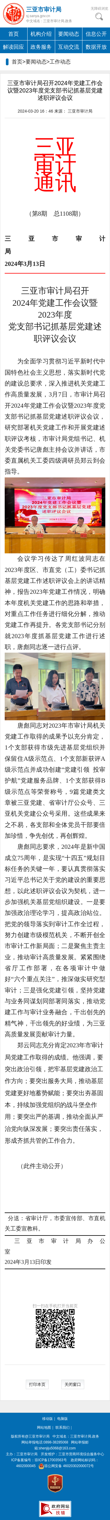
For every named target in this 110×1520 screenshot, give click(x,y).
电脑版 (62, 1419)
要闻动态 (68, 34)
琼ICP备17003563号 (51, 1460)
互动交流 (68, 47)
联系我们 (62, 1427)
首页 (13, 34)
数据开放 (96, 47)
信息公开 (96, 34)
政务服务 (41, 47)
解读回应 (13, 47)
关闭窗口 (73, 1384)
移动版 (47, 1419)
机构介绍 (41, 34)
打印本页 (37, 1384)
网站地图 (44, 1427)
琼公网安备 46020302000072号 (65, 1466)
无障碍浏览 (99, 8)
